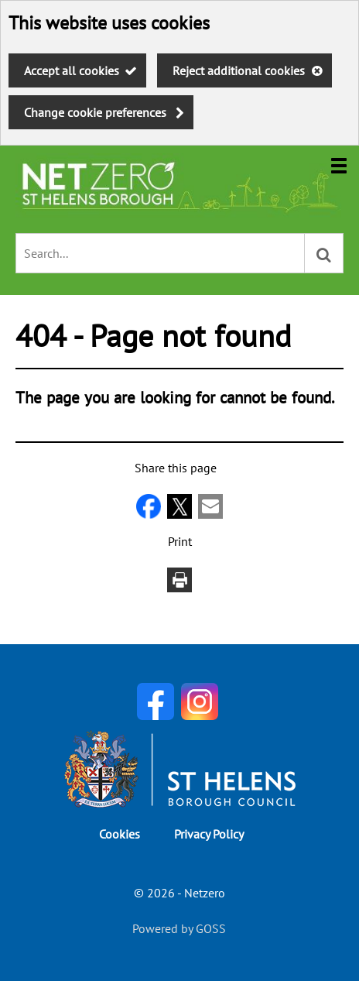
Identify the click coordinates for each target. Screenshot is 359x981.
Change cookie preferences (95, 112)
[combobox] (160, 253)
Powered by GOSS (179, 928)
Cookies (119, 834)
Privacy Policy (209, 834)
